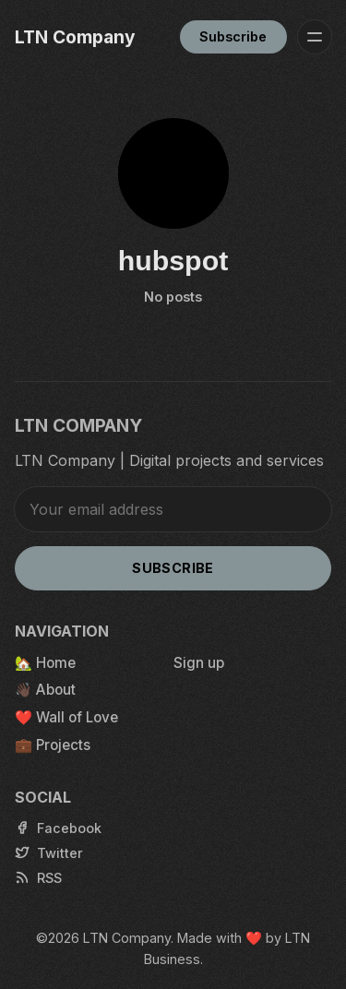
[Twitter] (49, 853)
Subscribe (233, 36)
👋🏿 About (45, 689)
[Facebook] (58, 828)
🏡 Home (45, 663)
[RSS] (38, 877)
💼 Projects (52, 745)
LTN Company (127, 938)
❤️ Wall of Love (66, 717)
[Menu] (314, 37)
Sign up (198, 663)
